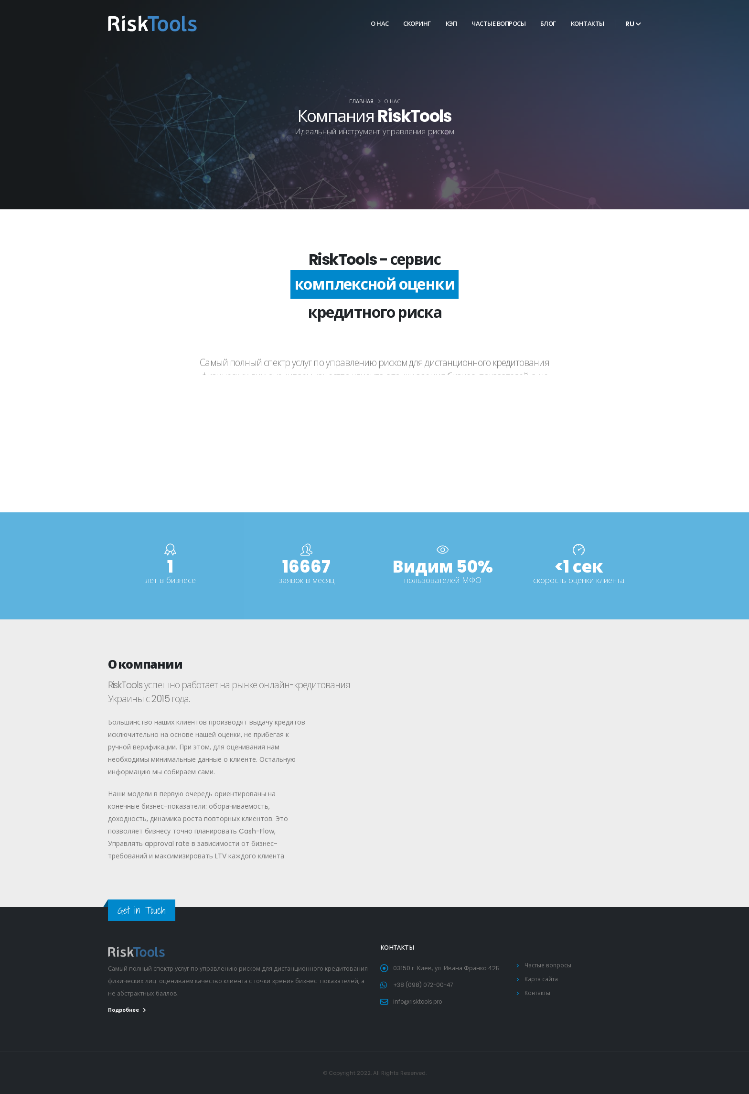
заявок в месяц (306, 580)
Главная (361, 101)
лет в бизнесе (170, 580)
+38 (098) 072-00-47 (425, 985)
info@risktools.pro (421, 1001)
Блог (548, 23)
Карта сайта (541, 979)
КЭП (451, 23)
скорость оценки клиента (578, 580)
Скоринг (417, 23)
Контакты (587, 23)
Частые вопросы (498, 23)
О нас (380, 23)
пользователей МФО (443, 580)
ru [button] (633, 24)
